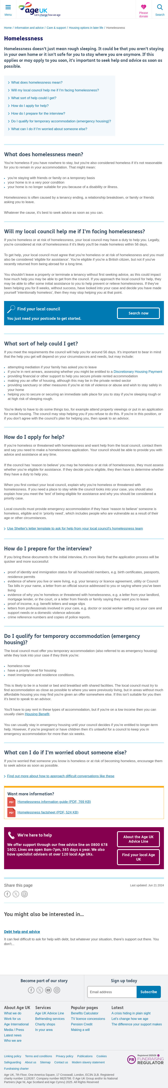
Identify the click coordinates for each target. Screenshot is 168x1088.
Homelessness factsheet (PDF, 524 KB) (48, 812)
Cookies (101, 1056)
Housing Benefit (37, 714)
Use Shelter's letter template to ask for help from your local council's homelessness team (75, 528)
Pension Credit (81, 1024)
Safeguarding (12, 1062)
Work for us (12, 1018)
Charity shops (45, 1024)
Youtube (48, 990)
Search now (138, 313)
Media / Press (14, 1030)
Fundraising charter (16, 1068)
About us (30, 1062)
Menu (8, 14)
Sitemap (45, 1062)
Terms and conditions (38, 1056)
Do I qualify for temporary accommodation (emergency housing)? (61, 121)
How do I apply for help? (30, 106)
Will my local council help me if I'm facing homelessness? (55, 90)
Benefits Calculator (84, 1013)
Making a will (80, 1030)
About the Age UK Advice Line (138, 839)
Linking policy (12, 1056)
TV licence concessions (88, 1018)
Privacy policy (64, 1056)
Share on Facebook (7, 894)
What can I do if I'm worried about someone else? (49, 129)
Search (159, 14)
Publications (85, 1056)
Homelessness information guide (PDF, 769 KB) (54, 802)
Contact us (61, 1062)
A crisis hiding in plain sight (131, 1013)
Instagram (57, 990)
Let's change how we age (130, 1018)
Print (24, 894)
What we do (12, 1013)
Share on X (16, 894)
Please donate (143, 14)
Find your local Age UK (138, 857)
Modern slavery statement (88, 1062)
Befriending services (50, 1018)
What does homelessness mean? (36, 82)
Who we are (12, 1040)
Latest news (12, 1035)
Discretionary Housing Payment (138, 372)
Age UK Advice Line (49, 1013)
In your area (44, 1030)
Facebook (31, 990)
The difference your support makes (137, 1024)
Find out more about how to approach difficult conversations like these (60, 776)
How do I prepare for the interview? (38, 113)
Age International (16, 1024)
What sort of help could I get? (33, 98)
